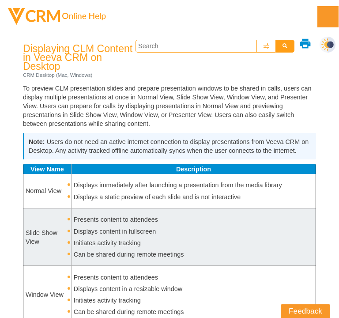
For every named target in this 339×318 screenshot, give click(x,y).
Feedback (305, 311)
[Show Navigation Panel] (328, 16)
